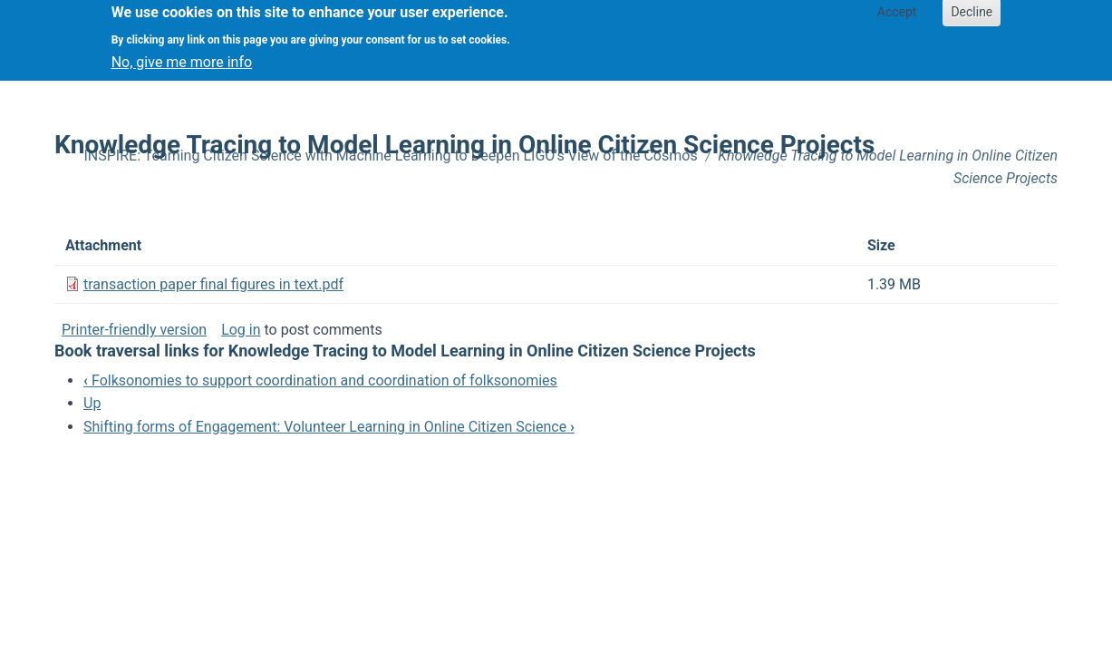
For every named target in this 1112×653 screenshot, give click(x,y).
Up (92, 403)
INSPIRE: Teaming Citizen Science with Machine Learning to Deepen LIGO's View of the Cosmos (391, 155)
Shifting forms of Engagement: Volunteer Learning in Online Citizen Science (329, 426)
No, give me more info (181, 55)
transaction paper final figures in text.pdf (213, 284)
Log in (240, 329)
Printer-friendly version (134, 329)
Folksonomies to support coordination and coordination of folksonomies (320, 380)
